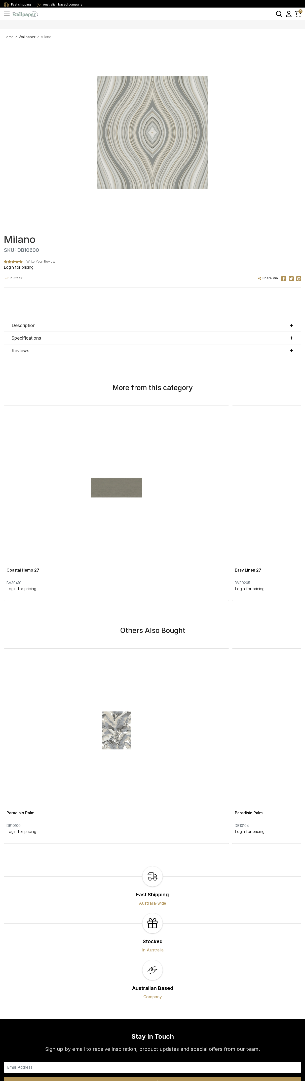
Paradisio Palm (20, 632)
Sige (211, 480)
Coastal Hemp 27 (23, 480)
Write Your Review (40, 261)
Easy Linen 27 (120, 480)
